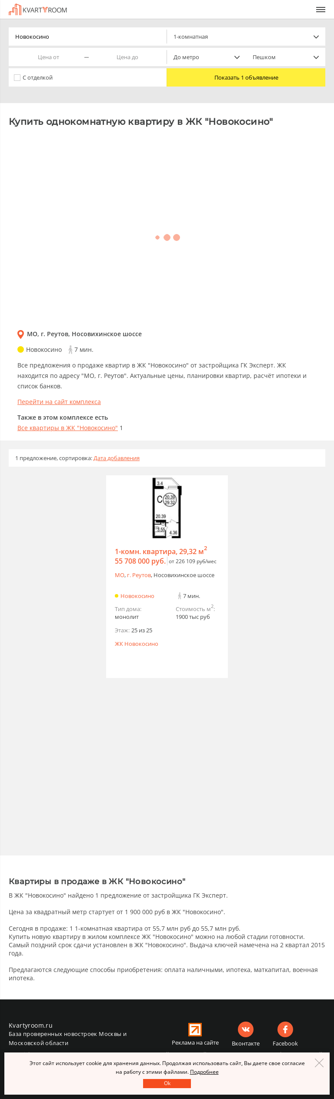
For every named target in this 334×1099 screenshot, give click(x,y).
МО (119, 575)
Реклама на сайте (195, 1042)
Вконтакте (246, 1043)
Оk (167, 1083)
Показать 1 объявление (246, 77)
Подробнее (204, 1072)
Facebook (285, 1043)
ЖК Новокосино (136, 644)
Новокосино (137, 596)
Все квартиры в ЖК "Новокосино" (67, 428)
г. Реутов (139, 575)
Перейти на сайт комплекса (59, 402)
